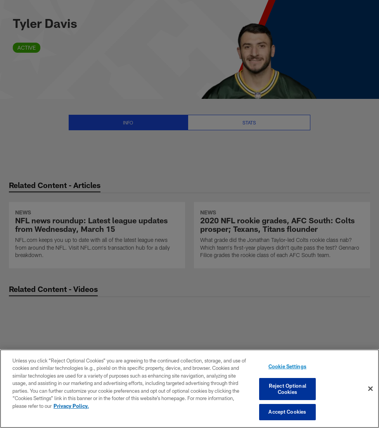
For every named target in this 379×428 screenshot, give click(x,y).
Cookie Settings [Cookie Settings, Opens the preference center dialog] (287, 366)
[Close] (370, 388)
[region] (189, 388)
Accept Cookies (287, 412)
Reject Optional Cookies (287, 389)
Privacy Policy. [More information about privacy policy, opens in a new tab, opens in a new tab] (71, 406)
